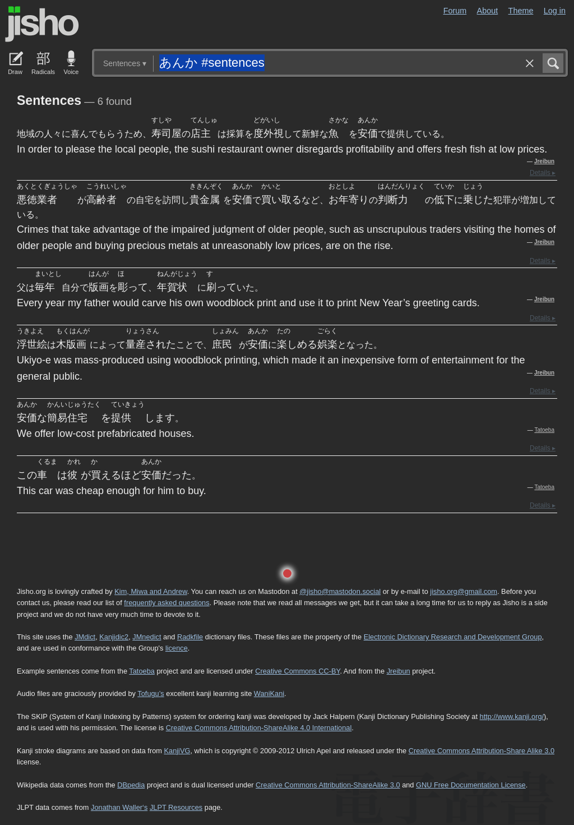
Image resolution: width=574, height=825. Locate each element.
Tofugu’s (150, 693)
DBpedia (131, 785)
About (487, 10)
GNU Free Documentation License (471, 785)
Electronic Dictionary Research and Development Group (453, 637)
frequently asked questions (166, 602)
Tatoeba (544, 430)
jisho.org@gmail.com (463, 591)
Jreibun (544, 161)
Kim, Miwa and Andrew (150, 591)
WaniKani (269, 693)
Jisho (42, 24)
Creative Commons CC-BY (297, 671)
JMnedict (146, 637)
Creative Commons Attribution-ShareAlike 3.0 (328, 785)
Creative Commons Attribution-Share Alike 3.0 (481, 750)
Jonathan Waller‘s (119, 807)
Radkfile (190, 637)
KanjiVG (177, 750)
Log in (555, 10)
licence (176, 648)
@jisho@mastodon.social (340, 591)
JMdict (85, 637)
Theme (521, 10)
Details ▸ (543, 173)
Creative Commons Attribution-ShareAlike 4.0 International (258, 727)
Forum (455, 10)
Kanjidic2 (113, 637)
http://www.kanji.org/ (512, 716)
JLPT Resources (176, 807)
